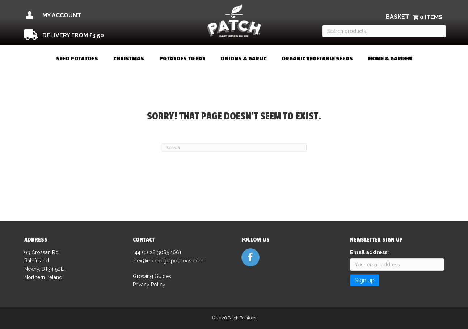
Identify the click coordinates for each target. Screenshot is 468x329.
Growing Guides (152, 276)
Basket (397, 16)
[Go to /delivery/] (88, 35)
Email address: (369, 252)
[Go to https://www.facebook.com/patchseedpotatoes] (250, 257)
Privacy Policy (149, 284)
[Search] (234, 147)
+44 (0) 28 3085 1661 (157, 252)
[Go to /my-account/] (88, 15)
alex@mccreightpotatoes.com (168, 261)
